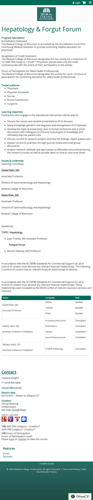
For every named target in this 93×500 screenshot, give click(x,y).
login (12, 439)
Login (77, 3)
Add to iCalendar (17, 419)
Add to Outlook (24, 419)
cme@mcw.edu (46, 463)
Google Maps (19, 409)
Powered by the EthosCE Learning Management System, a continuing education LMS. (80, 496)
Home (6, 453)
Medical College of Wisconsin (28, 469)
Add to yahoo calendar (11, 419)
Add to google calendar (4, 419)
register (22, 439)
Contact (8, 372)
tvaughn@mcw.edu (11, 387)
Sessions (7, 456)
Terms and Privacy (71, 469)
